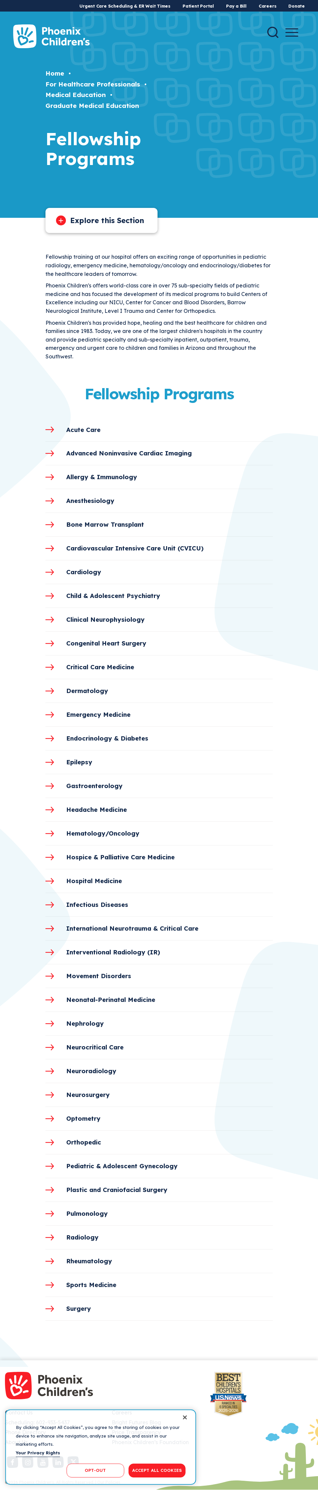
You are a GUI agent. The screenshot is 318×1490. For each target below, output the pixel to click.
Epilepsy (79, 762)
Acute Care (83, 430)
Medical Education (75, 95)
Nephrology (85, 1023)
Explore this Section (107, 220)
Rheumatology (89, 1261)
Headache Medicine (96, 809)
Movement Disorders (98, 976)
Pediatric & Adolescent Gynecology (122, 1166)
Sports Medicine (91, 1285)
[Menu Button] (291, 32)
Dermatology (87, 691)
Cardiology (83, 572)
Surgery (78, 1308)
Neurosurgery (88, 1095)
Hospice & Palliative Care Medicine (120, 857)
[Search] (272, 32)
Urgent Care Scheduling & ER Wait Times (124, 6)
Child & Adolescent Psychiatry (113, 596)
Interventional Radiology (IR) (113, 952)
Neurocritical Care (95, 1047)
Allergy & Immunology (101, 477)
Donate (296, 6)
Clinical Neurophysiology (105, 619)
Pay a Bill (236, 6)
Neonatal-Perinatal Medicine (110, 1000)
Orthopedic (83, 1142)
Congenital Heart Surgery (106, 643)
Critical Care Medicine (100, 667)
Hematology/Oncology (102, 833)
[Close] (185, 1417)
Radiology (82, 1237)
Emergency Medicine (98, 714)
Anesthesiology (90, 501)
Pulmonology (87, 1213)
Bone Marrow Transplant (105, 524)
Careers (267, 6)
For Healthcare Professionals (92, 84)
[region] (100, 1447)
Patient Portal (198, 6)
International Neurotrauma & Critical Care (132, 928)
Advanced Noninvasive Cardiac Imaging (129, 453)
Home (54, 73)
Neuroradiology (91, 1071)
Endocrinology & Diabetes (107, 738)
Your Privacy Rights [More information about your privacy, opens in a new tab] (38, 1452)
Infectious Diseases (97, 905)
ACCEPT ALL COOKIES (157, 1470)
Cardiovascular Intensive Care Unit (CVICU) (135, 548)
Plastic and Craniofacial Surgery (116, 1190)
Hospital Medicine (94, 881)
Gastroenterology (94, 786)
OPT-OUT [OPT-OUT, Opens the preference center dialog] (95, 1470)
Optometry (83, 1118)
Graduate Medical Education (92, 106)
